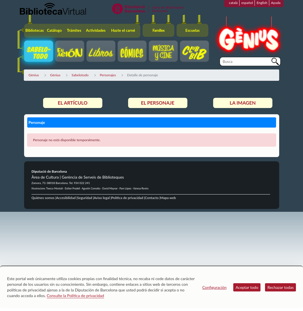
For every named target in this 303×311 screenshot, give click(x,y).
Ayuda (275, 3)
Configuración (214, 287)
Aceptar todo (247, 287)
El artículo (73, 103)
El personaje (157, 103)
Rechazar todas (280, 287)
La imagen (243, 103)
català (233, 3)
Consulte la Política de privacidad (75, 295)
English (262, 3)
